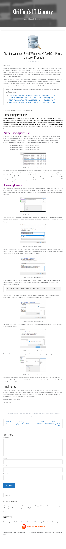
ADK (25, 413)
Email (5, 466)
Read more (6, 512)
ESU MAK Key (34, 413)
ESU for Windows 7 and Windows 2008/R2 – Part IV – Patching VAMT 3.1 (33, 102)
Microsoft (15, 413)
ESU (28, 413)
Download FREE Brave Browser (36, 526)
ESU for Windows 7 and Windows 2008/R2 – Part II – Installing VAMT (32, 98)
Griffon (37, 61)
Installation (42, 413)
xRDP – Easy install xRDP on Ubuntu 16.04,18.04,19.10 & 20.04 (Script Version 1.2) (49, 424)
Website (6, 474)
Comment (6, 437)
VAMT (47, 413)
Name (5, 458)
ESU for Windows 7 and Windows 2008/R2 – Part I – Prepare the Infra (32, 95)
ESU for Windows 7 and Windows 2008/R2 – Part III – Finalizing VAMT (32, 100)
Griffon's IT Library (33, 11)
